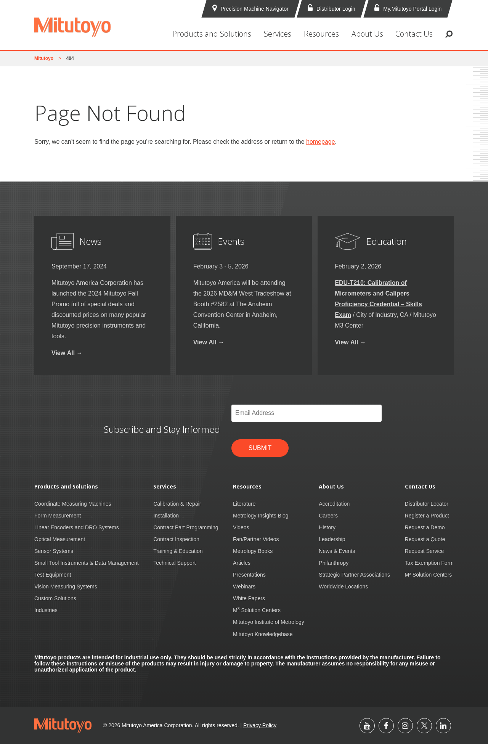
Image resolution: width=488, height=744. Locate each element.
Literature (244, 504)
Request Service (424, 551)
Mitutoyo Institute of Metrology (268, 622)
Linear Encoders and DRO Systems (76, 527)
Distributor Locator (426, 504)
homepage (320, 141)
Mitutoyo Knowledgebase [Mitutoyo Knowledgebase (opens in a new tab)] (262, 634)
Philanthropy (333, 563)
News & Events (337, 551)
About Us (367, 34)
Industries (46, 610)
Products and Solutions (211, 34)
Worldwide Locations (343, 586)
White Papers (249, 598)
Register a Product (427, 516)
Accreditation (334, 504)
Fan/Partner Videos (256, 539)
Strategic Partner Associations (354, 575)
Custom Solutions (55, 598)
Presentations (249, 575)
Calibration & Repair (177, 504)
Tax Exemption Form (429, 563)
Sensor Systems (53, 551)
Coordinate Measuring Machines (72, 504)
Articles (241, 563)
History (327, 527)
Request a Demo (425, 527)
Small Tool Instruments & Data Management (86, 563)
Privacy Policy (259, 725)
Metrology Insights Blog (261, 516)
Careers (328, 516)
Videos (241, 527)
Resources (321, 34)
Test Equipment (52, 575)
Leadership (332, 539)
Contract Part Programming (185, 527)
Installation (166, 516)
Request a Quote (425, 539)
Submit (260, 448)
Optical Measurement (59, 539)
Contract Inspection (176, 539)
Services (277, 34)
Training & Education (177, 551)
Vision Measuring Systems (65, 586)
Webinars (244, 586)
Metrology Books (253, 551)
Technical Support (174, 563)
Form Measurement (57, 516)
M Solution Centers (257, 610)
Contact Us (414, 34)
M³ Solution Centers (428, 575)
